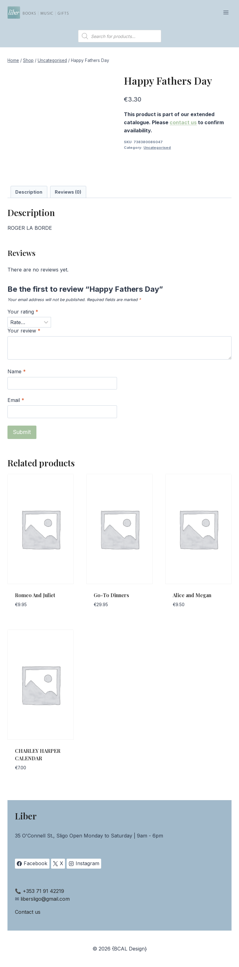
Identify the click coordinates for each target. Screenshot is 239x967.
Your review (23, 331)
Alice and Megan (192, 595)
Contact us (27, 912)
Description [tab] (28, 192)
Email (15, 400)
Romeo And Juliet (35, 595)
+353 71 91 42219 (43, 891)
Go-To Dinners (111, 595)
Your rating (22, 312)
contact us (183, 122)
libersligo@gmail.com (45, 899)
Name (16, 371)
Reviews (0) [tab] (68, 192)
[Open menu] (226, 12)
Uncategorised (157, 147)
